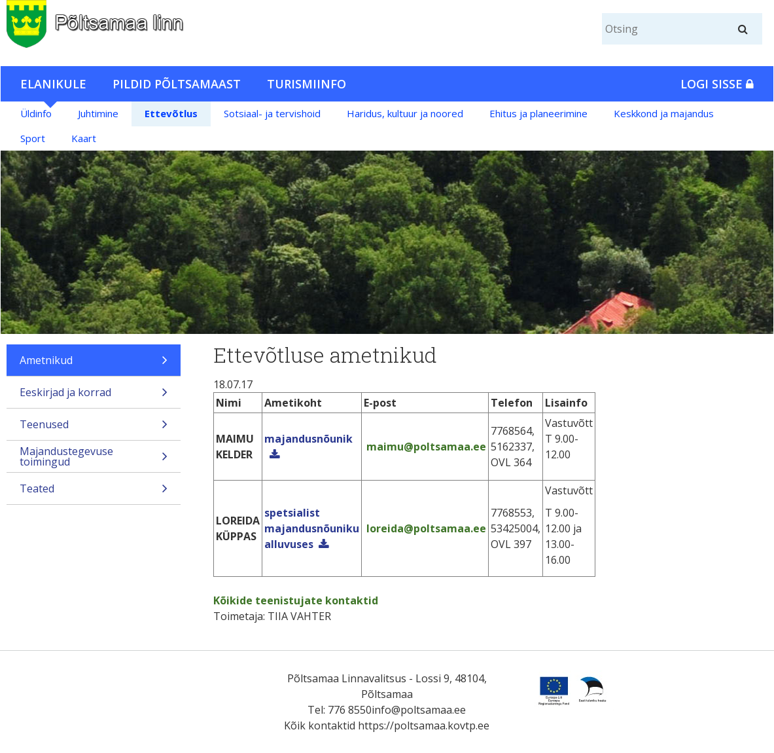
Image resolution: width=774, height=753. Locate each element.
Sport (32, 138)
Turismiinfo (306, 84)
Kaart (83, 138)
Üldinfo (36, 113)
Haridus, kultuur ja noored (405, 113)
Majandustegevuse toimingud (93, 458)
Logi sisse (717, 84)
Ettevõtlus (171, 113)
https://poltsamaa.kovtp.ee (423, 725)
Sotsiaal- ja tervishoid (272, 113)
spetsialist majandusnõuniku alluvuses (311, 528)
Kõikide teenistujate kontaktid (295, 600)
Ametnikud (93, 364)
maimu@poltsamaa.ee (425, 446)
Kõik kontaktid (319, 725)
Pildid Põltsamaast (177, 84)
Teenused (93, 428)
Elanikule (53, 84)
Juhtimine (98, 113)
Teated (93, 492)
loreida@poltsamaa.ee (425, 528)
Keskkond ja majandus (664, 113)
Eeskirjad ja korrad (93, 396)
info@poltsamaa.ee (419, 710)
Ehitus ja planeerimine (538, 113)
